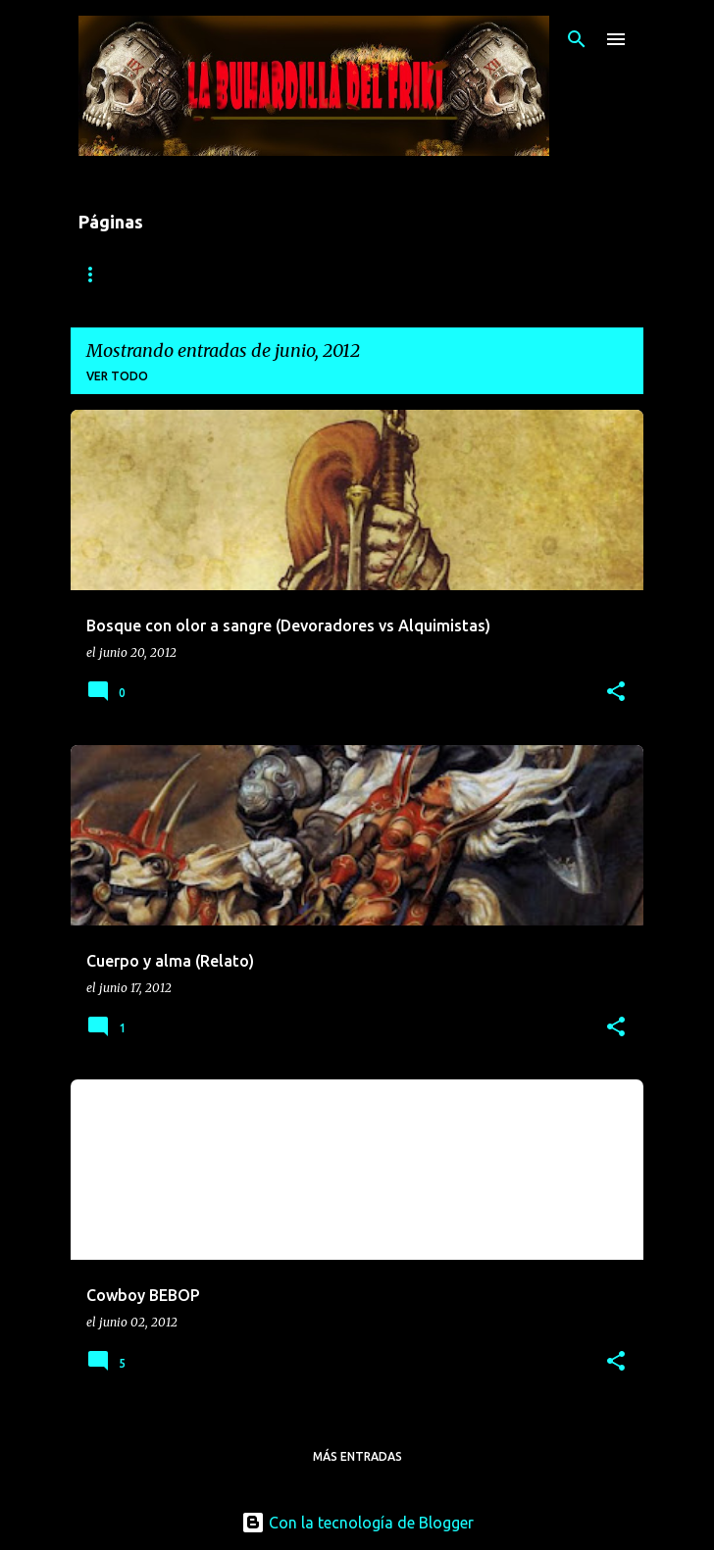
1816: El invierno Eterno (160, 274)
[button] (616, 692)
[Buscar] (576, 39)
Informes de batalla (356, 274)
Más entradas (357, 1456)
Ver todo (117, 376)
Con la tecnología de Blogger (357, 1522)
